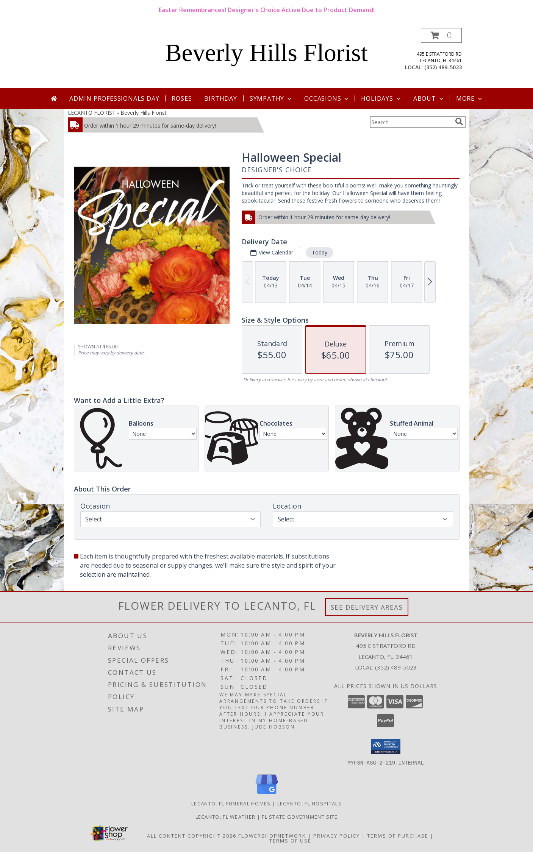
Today (319, 252)
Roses (182, 98)
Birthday (220, 98)
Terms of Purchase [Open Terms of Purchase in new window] (397, 835)
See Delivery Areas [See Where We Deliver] (367, 607)
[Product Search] (411, 122)
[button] (441, 35)
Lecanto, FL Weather (225, 816)
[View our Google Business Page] (267, 793)
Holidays (381, 98)
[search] (459, 121)
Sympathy (271, 98)
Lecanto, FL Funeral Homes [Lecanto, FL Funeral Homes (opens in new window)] (231, 803)
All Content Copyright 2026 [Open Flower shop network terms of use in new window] (191, 835)
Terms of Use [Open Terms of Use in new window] (290, 840)
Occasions (327, 98)
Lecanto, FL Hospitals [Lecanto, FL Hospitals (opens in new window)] (309, 803)
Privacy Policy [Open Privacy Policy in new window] (336, 835)
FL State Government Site (300, 816)
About (429, 98)
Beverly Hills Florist (266, 52)
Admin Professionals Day (114, 98)
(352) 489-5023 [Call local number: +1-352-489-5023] (443, 67)
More (470, 98)
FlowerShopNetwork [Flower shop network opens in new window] (272, 835)
